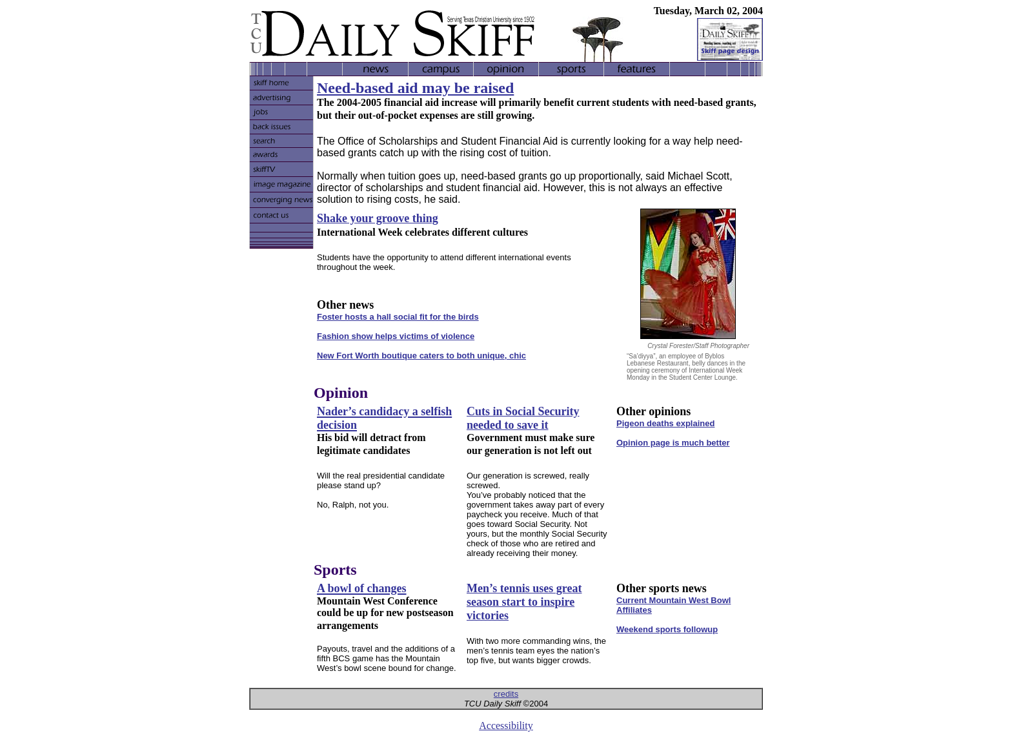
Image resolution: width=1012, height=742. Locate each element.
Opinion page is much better (673, 443)
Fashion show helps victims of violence (395, 336)
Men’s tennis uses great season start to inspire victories (524, 602)
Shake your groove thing (377, 218)
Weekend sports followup (667, 629)
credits (506, 694)
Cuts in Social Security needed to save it (523, 418)
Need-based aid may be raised (415, 87)
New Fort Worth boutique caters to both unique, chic (421, 355)
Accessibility (506, 725)
